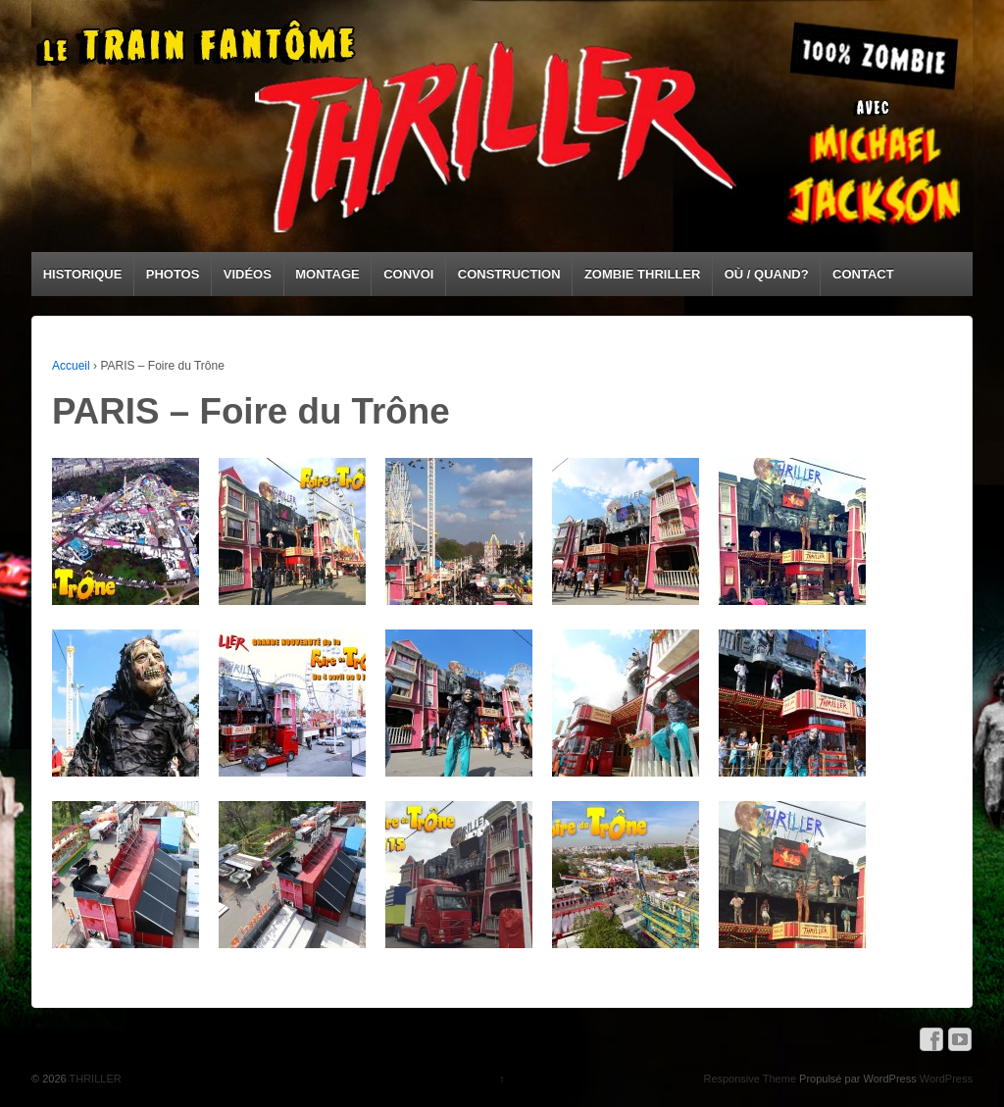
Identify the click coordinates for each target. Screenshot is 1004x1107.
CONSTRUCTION (509, 274)
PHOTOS (173, 274)
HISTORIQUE (83, 274)
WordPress (946, 1078)
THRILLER (94, 1078)
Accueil (71, 366)
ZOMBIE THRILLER (642, 274)
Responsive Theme (749, 1078)
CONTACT (863, 274)
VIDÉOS (248, 274)
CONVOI (408, 274)
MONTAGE (327, 274)
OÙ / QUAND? (767, 274)
